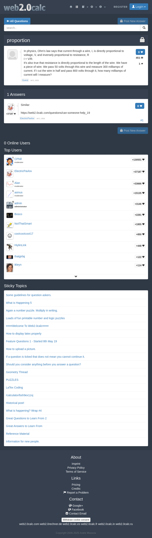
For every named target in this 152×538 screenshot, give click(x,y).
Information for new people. (23, 441)
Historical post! (15, 402)
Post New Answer (132, 21)
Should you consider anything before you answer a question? (43, 364)
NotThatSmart (23, 223)
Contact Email (76, 513)
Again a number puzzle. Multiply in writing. (32, 310)
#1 (141, 120)
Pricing (76, 484)
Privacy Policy (76, 467)
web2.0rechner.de (51, 524)
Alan (17, 182)
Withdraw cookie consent (76, 519)
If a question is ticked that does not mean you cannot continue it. (45, 356)
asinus (18, 192)
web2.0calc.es (71, 524)
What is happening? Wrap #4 (24, 410)
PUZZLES (12, 379)
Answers (16, 94)
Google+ (76, 505)
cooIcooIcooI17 (23, 233)
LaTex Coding (14, 387)
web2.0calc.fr (89, 524)
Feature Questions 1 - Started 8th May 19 (31, 341)
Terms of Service (76, 471)
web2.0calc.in (106, 524)
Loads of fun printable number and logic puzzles (35, 318)
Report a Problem (76, 492)
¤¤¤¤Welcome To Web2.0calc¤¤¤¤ (27, 325)
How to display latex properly (23, 333)
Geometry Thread (17, 372)
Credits (76, 488)
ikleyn (18, 264)
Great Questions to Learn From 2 (26, 418)
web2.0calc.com (29, 524)
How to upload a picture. (21, 349)
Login (139, 6)
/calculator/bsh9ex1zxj (19, 395)
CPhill (18, 159)
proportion (18, 40)
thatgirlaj (19, 256)
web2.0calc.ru (124, 524)
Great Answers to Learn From (24, 426)
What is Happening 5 (19, 302)
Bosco (18, 214)
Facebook (76, 509)
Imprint (76, 463)
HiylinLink (20, 245)
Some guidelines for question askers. (28, 295)
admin (18, 203)
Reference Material (17, 433)
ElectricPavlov (23, 171)
